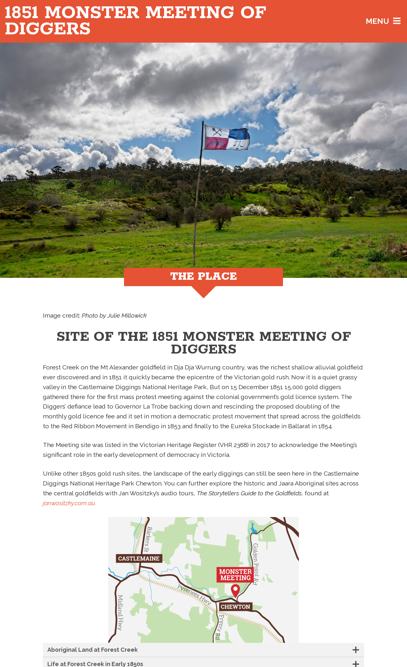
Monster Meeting (135, 21)
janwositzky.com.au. (69, 502)
